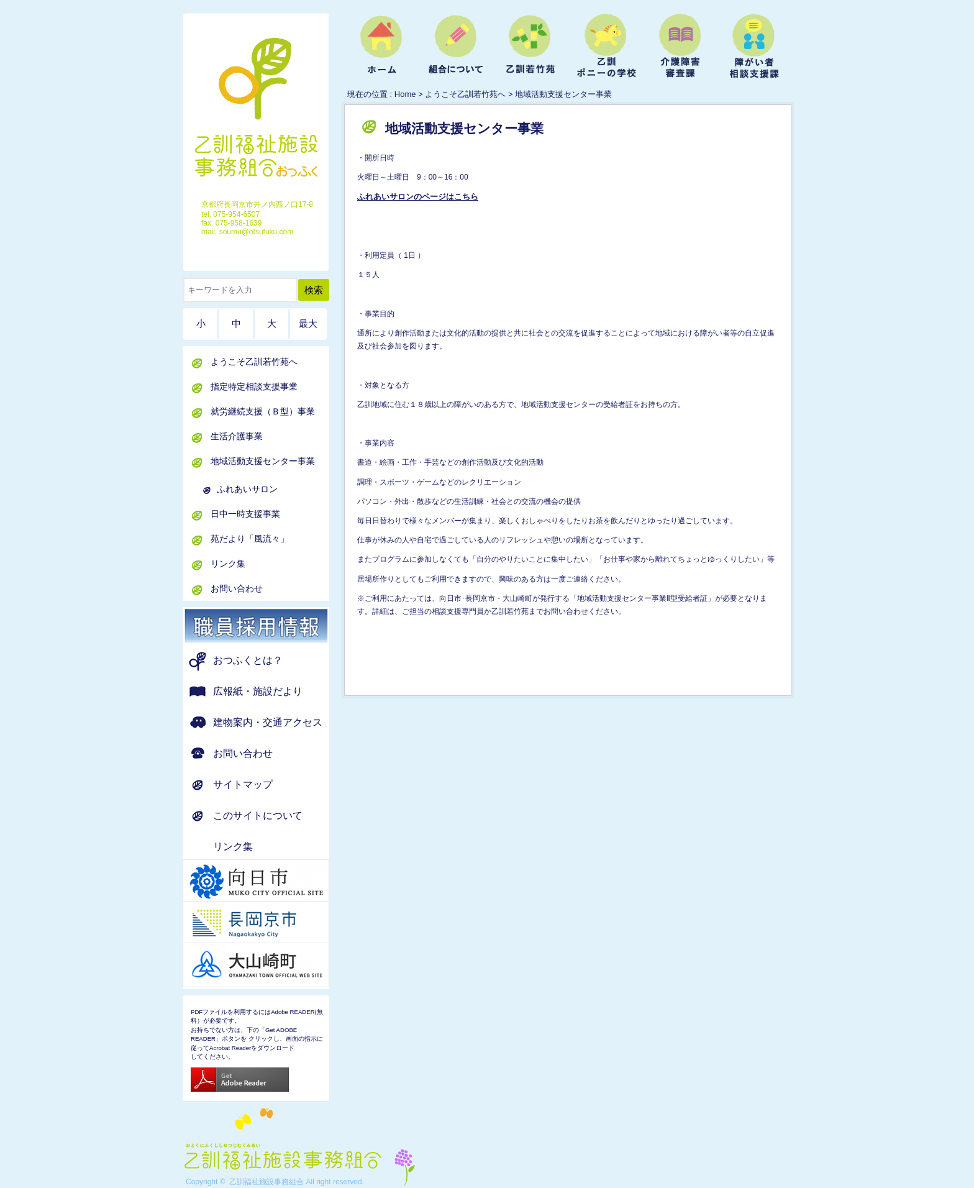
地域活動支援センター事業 (263, 461)
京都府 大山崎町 (271, 965)
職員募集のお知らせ (271, 626)
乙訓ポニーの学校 (605, 47)
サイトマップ (243, 784)
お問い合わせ (237, 588)
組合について (456, 47)
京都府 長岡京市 (271, 923)
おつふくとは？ (248, 660)
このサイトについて (258, 815)
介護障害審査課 (679, 47)
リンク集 (228, 564)
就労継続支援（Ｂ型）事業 (263, 411)
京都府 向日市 (271, 881)
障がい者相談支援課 (754, 47)
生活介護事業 (237, 436)
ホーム (381, 47)
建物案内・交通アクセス (267, 722)
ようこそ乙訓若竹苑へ (530, 47)
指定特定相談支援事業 (254, 386)
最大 (308, 324)
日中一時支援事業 (245, 514)
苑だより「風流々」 (250, 539)
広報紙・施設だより (258, 691)
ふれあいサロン (247, 489)
